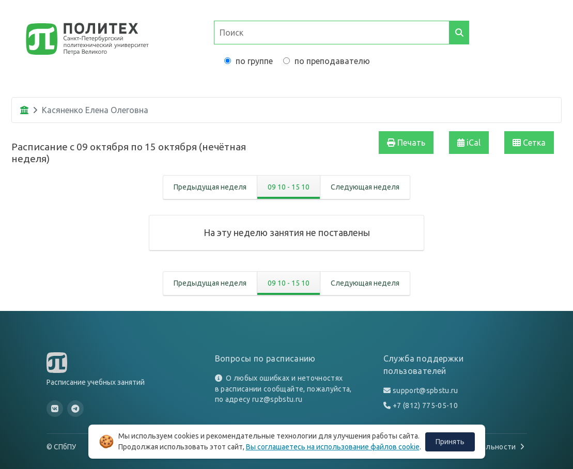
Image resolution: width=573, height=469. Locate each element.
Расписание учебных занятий (96, 382)
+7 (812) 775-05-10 (425, 405)
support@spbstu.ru (425, 390)
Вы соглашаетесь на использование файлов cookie (333, 447)
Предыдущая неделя (210, 187)
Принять (450, 441)
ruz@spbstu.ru (277, 399)
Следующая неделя (365, 187)
